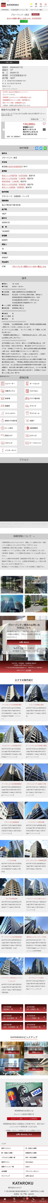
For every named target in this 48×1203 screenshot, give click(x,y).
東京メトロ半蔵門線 (9, 176)
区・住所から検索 (31, 1148)
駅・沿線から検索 (6, 1153)
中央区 (9, 167)
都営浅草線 (6, 181)
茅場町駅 (22, 184)
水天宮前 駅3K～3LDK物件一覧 (34, 1026)
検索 (14, 1200)
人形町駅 (22, 178)
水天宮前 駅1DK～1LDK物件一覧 (10, 1026)
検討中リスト (5, 1162)
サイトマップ (5, 1176)
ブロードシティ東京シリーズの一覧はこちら (29, 267)
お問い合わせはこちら (24, 1134)
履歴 (36, 5)
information (29, 1162)
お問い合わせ (24, 642)
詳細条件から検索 (31, 1153)
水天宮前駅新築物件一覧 (8, 1008)
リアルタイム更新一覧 (8, 1157)
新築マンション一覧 (7, 1167)
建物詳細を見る (5, 376)
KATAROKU (5, 10)
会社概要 (28, 670)
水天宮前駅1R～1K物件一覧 (33, 1008)
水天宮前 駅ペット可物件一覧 (33, 1017)
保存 (31, 5)
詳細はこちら (12, 1052)
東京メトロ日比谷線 (9, 178)
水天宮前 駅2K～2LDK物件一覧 (10, 1017)
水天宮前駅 (23, 176)
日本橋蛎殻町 (17, 167)
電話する (33, 1200)
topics (28, 1167)
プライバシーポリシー (32, 1171)
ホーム (4, 1200)
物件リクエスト (6, 1148)
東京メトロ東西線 (8, 187)
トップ (3, 1143)
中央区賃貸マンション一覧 (19, 10)
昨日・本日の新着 (31, 1157)
